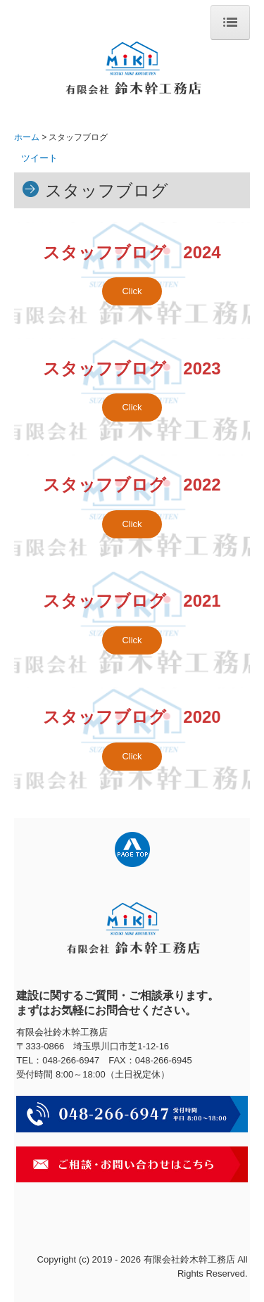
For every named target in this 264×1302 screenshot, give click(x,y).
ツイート (39, 158)
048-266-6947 (70, 1060)
